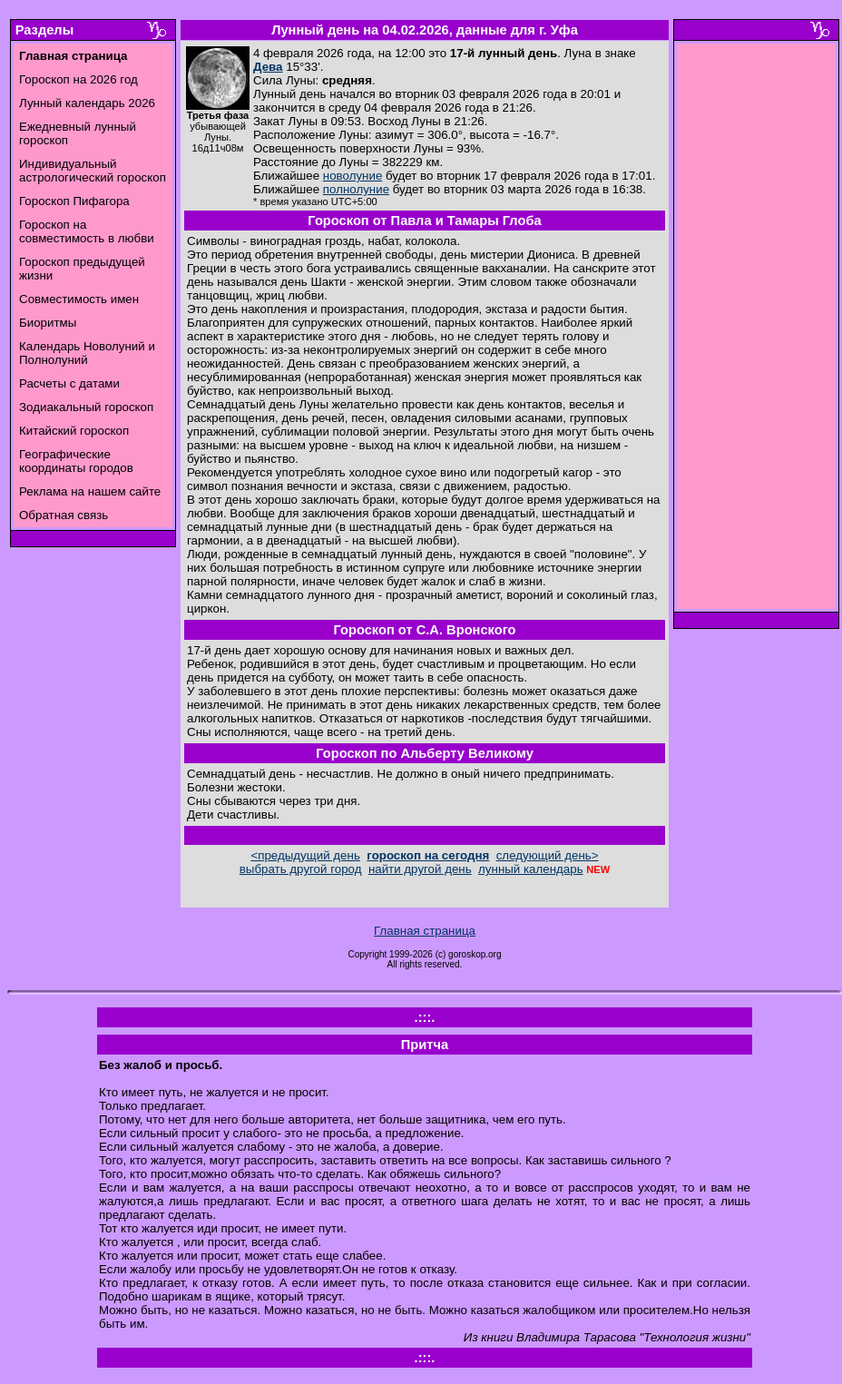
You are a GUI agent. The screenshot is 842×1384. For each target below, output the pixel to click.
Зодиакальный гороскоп (86, 407)
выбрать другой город (301, 869)
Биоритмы (47, 322)
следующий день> (547, 855)
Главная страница (424, 930)
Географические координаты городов (76, 461)
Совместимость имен (79, 299)
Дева (268, 67)
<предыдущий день (304, 855)
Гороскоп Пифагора (74, 201)
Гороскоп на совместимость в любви (86, 231)
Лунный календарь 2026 (87, 103)
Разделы (44, 30)
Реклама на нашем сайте (90, 491)
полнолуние (356, 189)
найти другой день (420, 869)
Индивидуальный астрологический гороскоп (92, 170)
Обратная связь (63, 515)
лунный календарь (530, 869)
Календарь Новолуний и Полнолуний (87, 353)
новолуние (352, 175)
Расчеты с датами (69, 383)
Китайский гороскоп (74, 430)
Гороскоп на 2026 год (78, 79)
